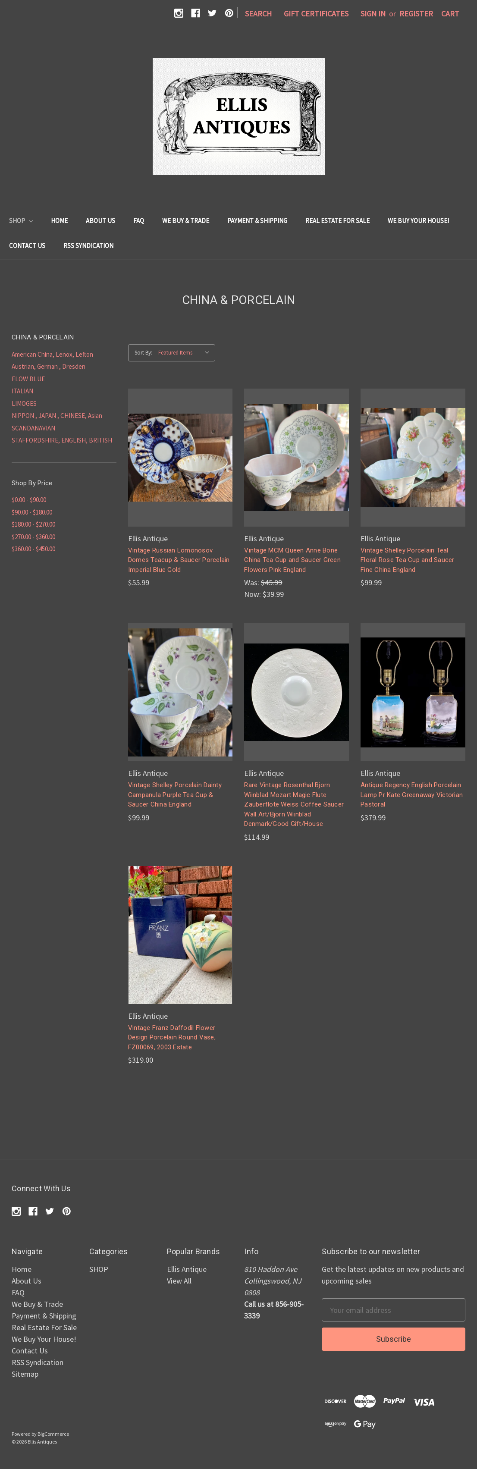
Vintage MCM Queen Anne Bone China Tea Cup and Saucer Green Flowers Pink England (292, 560)
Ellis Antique (187, 1269)
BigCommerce (53, 1434)
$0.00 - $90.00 (29, 500)
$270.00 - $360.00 (33, 537)
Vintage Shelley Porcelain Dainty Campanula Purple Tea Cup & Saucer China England (175, 794)
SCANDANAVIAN (33, 428)
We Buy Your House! (418, 221)
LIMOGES (24, 403)
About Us (100, 221)
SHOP (21, 221)
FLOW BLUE (28, 379)
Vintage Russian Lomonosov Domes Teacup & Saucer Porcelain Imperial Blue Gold (179, 560)
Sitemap (25, 1374)
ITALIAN (22, 391)
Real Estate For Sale (337, 221)
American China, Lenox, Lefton (52, 354)
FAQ (138, 221)
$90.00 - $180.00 (32, 512)
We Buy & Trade (185, 221)
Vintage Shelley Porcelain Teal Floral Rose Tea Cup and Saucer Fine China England (408, 560)
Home (59, 221)
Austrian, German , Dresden (48, 366)
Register (416, 14)
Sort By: (143, 352)
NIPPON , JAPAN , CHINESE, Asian (57, 415)
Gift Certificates (316, 14)
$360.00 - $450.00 (33, 549)
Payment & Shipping (257, 221)
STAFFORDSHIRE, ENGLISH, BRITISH (62, 440)
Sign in (373, 14)
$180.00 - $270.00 (33, 524)
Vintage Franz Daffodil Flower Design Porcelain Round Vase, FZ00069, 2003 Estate (172, 1037)
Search (258, 14)
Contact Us (27, 246)
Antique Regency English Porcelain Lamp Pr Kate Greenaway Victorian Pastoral (412, 794)
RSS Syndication (88, 246)
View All (179, 1281)
